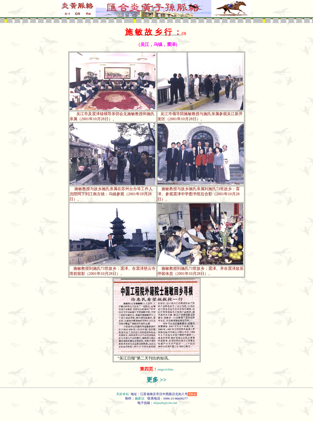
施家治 (139, 398)
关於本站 (123, 394)
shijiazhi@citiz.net (165, 403)
